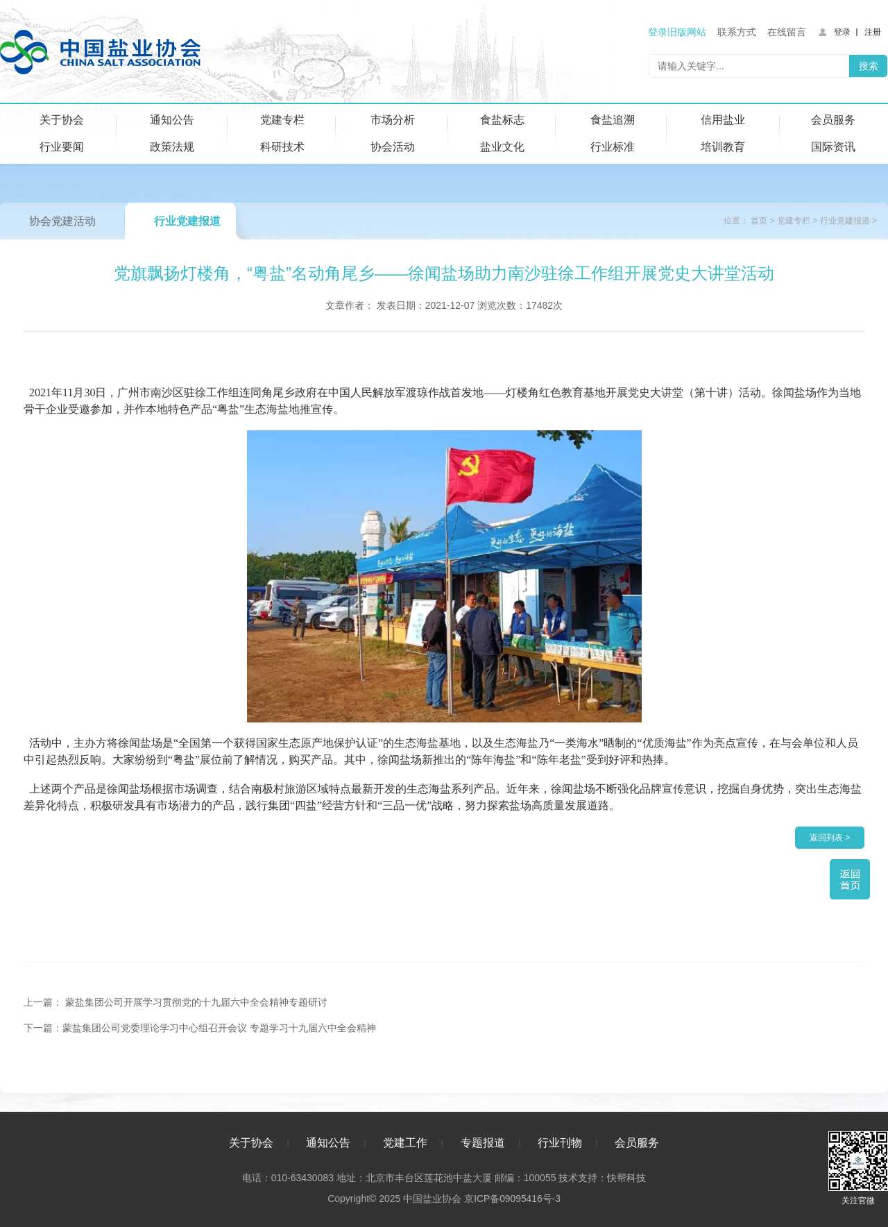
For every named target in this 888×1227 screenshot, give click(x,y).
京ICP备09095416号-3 (512, 1197)
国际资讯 (833, 147)
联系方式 (736, 31)
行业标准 (612, 147)
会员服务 (833, 120)
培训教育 (723, 147)
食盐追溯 (612, 120)
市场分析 (392, 120)
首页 (759, 221)
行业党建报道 (187, 221)
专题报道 (483, 1141)
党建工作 (405, 1141)
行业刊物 (560, 1141)
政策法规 (172, 147)
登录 (842, 32)
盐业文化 (502, 147)
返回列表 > (830, 838)
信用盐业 (723, 120)
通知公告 (172, 120)
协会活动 (392, 147)
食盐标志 (502, 120)
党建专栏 (282, 120)
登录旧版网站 (677, 31)
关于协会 (62, 120)
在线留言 (786, 31)
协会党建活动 (62, 221)
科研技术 (282, 147)
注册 (872, 32)
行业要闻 (62, 147)
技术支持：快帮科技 (601, 1176)
